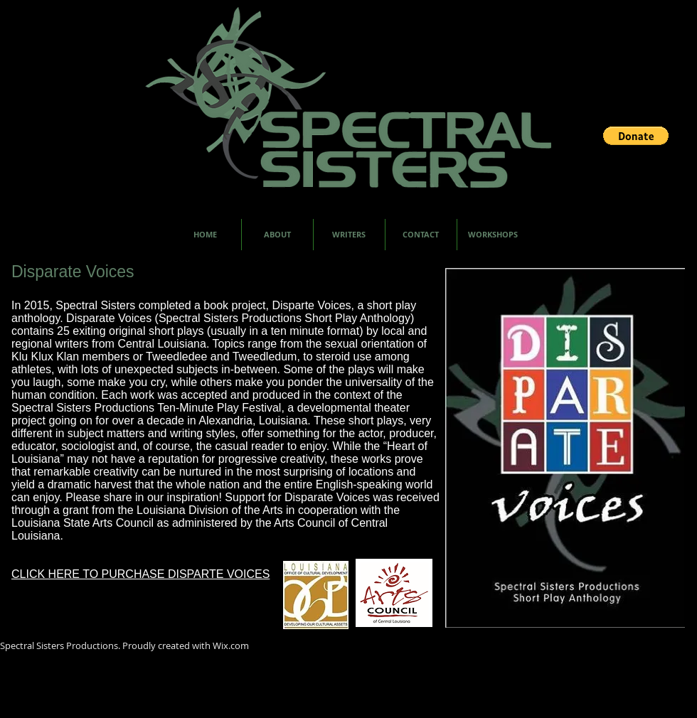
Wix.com (231, 645)
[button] (636, 136)
